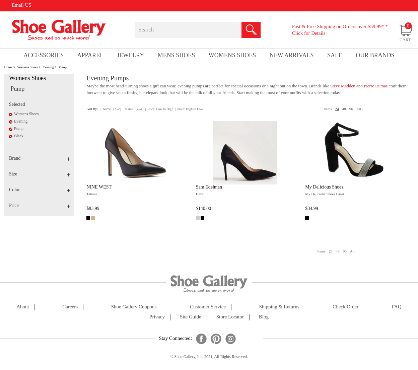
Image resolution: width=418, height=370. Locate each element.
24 (337, 109)
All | (359, 109)
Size (39, 173)
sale (334, 55)
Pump (62, 67)
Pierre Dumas (376, 85)
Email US (21, 5)
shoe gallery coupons (134, 306)
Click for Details (309, 33)
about (22, 306)
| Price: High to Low (189, 109)
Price (39, 205)
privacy (157, 316)
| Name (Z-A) (133, 109)
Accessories (43, 55)
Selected (17, 104)
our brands (375, 55)
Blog (264, 316)
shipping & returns (279, 306)
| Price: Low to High (159, 109)
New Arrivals (292, 55)
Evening (48, 67)
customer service (208, 306)
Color (39, 189)
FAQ (397, 306)
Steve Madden (343, 85)
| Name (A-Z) (110, 109)
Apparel (90, 55)
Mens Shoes (176, 55)
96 (351, 109)
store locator (230, 316)
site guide (190, 316)
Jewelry (130, 55)
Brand (39, 158)
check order (345, 306)
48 (344, 109)
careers (70, 306)
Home (8, 67)
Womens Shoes (27, 67)
